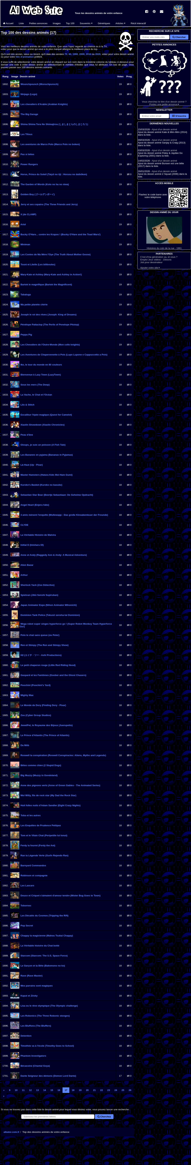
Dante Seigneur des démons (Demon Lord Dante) (48, 1075)
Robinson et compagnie (34, 875)
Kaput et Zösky (29, 995)
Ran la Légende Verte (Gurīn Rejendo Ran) (44, 855)
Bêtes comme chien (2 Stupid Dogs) (40, 765)
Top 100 (70, 23)
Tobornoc (25, 905)
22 (101, 1090)
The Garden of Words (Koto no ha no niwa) (44, 184)
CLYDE (24, 525)
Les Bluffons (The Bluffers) (35, 1025)
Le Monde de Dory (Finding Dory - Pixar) (43, 705)
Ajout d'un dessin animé (164, 129)
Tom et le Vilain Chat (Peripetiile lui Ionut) (43, 835)
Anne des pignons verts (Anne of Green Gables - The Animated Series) (60, 785)
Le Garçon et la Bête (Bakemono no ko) (42, 965)
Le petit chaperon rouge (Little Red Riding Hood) (48, 665)
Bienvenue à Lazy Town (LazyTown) (40, 374)
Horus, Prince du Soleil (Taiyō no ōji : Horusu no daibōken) (53, 174)
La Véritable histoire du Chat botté (39, 945)
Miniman (25, 244)
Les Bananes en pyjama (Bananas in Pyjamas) (46, 454)
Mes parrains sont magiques (36, 985)
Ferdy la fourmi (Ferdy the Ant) (37, 845)
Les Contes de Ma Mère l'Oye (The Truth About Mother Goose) (55, 254)
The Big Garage (29, 114)
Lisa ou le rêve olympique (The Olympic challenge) (49, 1005)
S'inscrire (179, 116)
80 (70, 54)
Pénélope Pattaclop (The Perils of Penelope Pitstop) (49, 324)
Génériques (104, 23)
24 (115, 1090)
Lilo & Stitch (27, 404)
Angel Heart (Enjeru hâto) (34, 505)
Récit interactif (138, 23)
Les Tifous (26, 134)
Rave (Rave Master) (31, 975)
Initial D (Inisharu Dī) (32, 545)
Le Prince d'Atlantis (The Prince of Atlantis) (44, 735)
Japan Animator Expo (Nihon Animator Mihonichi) (48, 605)
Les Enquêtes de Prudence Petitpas (40, 825)
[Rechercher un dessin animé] (57, 1116)
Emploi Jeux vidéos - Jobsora (155, 259)
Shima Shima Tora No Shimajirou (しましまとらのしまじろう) (54, 124)
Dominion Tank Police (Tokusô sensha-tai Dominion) (50, 615)
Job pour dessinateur (151, 262)
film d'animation (25, 56)
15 (51, 1090)
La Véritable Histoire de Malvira (38, 535)
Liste (21, 23)
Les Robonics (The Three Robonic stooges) (45, 1015)
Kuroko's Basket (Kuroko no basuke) (41, 484)
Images (57, 23)
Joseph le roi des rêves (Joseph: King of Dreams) (48, 314)
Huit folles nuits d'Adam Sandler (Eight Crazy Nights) (50, 805)
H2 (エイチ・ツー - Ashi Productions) (41, 655)
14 (44, 1090)
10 (16, 1090)
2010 (88, 54)
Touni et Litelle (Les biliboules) (37, 264)
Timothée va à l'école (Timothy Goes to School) (47, 1045)
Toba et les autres (30, 815)
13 (37, 1090)
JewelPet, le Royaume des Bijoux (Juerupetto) (46, 725)
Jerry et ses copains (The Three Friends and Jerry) (49, 204)
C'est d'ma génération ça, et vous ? (158, 257)
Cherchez (104, 1116)
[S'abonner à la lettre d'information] (154, 116)
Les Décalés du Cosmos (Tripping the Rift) (44, 915)
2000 (82, 54)
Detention (25, 1035)
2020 (98, 54)
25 (122, 1090)
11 (23, 1090)
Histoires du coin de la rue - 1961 (164, 233)
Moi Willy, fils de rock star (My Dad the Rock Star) (48, 795)
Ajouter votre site (150, 267)
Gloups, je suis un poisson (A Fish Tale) (42, 444)
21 (94, 1090)
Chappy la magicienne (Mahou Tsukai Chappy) (46, 935)
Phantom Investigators (33, 1055)
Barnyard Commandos (33, 865)
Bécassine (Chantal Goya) (35, 1065)
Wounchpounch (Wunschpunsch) (39, 84)
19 (80, 1090)
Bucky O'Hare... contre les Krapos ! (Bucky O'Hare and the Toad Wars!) (60, 234)
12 (30, 1090)
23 (108, 1090)
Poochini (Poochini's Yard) (35, 685)
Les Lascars (27, 885)
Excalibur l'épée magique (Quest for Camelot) (46, 414)
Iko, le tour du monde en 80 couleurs (41, 364)
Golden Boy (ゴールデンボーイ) (37, 194)
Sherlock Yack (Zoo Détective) (37, 585)
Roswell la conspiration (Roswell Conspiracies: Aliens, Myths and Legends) (63, 755)
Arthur (24, 575)
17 (66, 1090)
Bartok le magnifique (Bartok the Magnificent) (46, 284)
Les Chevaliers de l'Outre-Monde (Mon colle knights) (50, 344)
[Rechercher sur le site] (154, 37)
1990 (75, 54)
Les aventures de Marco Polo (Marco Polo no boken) (50, 144)
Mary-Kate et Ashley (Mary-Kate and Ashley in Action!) (51, 274)
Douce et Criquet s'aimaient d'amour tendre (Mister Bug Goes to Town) (60, 895)
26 (130, 1090)
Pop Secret (26, 925)
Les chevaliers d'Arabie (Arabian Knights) (44, 104)
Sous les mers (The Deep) (35, 384)
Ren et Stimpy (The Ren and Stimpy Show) (44, 645)
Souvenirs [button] (86, 23)
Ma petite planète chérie (34, 304)
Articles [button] (120, 23)
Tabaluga (25, 294)
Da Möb (24, 745)
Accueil (8, 23)
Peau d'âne (26, 434)
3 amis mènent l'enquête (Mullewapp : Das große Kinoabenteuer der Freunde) (64, 515)
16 (59, 1090)
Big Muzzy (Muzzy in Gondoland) (39, 775)
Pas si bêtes (27, 154)
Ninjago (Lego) (28, 94)
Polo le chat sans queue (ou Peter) (39, 635)
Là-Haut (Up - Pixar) (31, 464)
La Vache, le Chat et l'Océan (36, 394)
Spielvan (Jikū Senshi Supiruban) (39, 595)
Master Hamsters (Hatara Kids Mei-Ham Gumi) (46, 474)
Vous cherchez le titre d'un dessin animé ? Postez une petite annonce (164, 76)
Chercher (179, 37)
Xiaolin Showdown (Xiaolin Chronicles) (42, 424)
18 (73, 1090)
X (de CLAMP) (28, 214)
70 (66, 54)
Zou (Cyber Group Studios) (35, 715)
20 (87, 1090)
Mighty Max (26, 695)
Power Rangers (29, 164)
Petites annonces (38, 23)
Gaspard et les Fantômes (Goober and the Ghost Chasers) (53, 675)
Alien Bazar (26, 565)
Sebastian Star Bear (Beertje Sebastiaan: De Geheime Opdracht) (56, 495)
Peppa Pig (26, 334)
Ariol (23, 224)
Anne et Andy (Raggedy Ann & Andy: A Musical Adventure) (53, 555)
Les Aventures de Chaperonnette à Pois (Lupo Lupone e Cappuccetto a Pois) (63, 354)
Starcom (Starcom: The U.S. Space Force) (44, 955)
